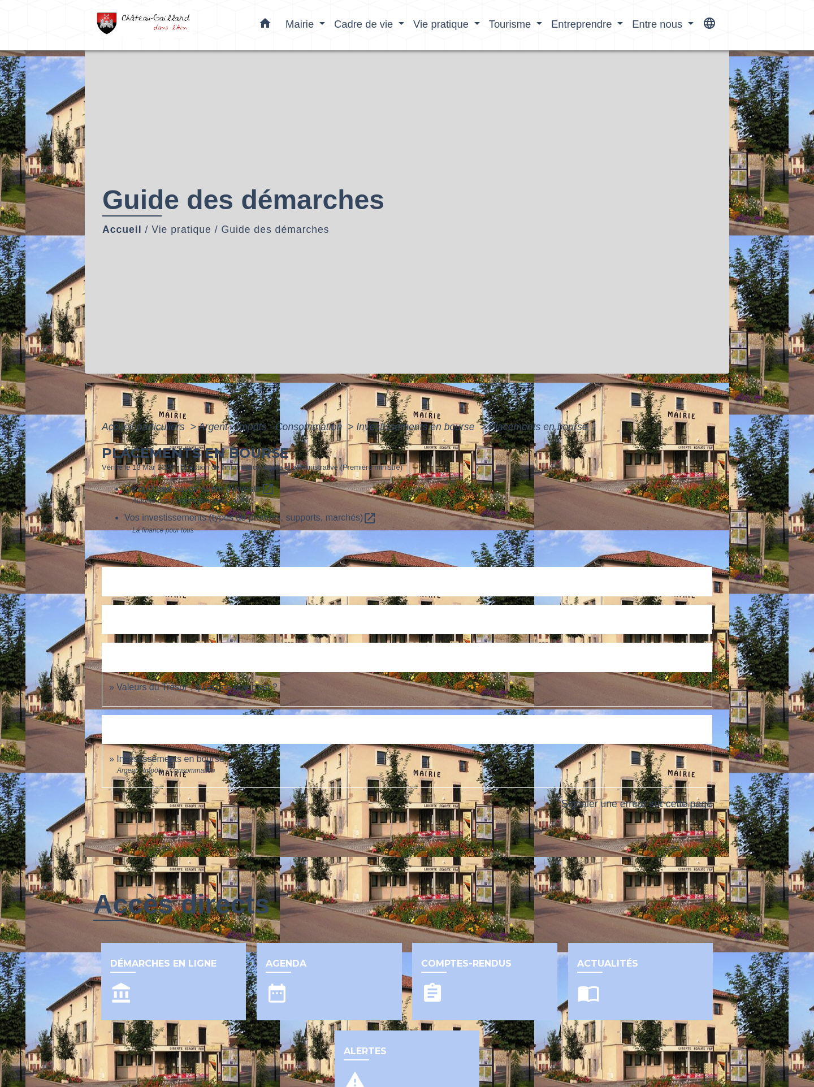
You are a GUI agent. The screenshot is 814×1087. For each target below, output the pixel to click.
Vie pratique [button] (442, 24)
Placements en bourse (537, 426)
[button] (265, 25)
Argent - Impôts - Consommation (271, 426)
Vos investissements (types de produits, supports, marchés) (250, 517)
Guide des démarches (276, 229)
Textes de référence (153, 581)
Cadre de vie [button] (365, 24)
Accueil (122, 229)
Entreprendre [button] (582, 24)
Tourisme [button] (511, 24)
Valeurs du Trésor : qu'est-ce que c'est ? (196, 687)
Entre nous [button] (658, 24)
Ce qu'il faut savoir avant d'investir (199, 488)
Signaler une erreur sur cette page (636, 803)
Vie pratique (181, 229)
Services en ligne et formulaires (179, 619)
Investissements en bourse (416, 426)
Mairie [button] (301, 24)
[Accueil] (164, 25)
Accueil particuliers (145, 426)
